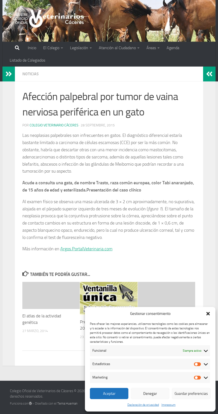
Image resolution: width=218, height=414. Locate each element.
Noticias (30, 74)
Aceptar (109, 393)
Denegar (150, 393)
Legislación (79, 47)
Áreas (151, 47)
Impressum (168, 405)
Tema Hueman (67, 403)
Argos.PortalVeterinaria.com (86, 249)
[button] (208, 313)
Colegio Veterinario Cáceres (54, 125)
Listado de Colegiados (27, 60)
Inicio (32, 47)
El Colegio (51, 47)
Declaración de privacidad (143, 405)
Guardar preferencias (191, 393)
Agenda (173, 47)
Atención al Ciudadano (117, 47)
